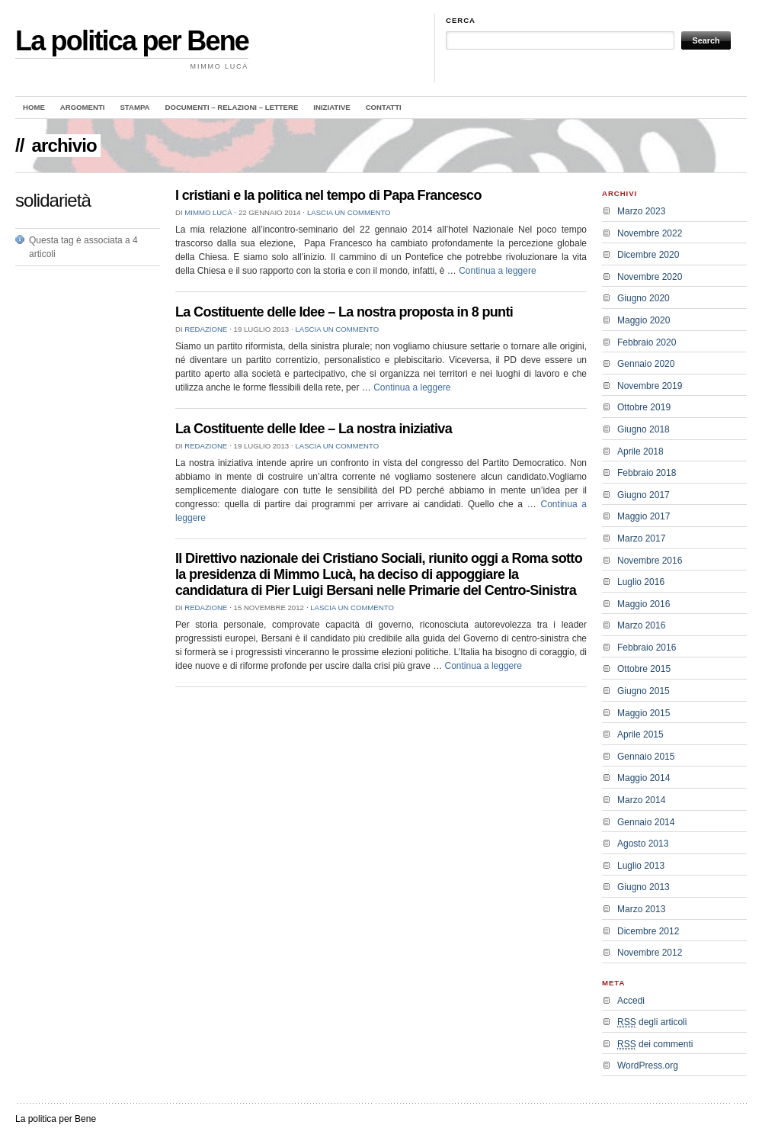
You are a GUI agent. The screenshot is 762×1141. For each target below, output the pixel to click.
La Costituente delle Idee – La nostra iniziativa (313, 428)
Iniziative (331, 107)
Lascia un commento (349, 212)
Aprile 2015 (640, 734)
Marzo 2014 (641, 800)
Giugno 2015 (643, 691)
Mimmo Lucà (208, 212)
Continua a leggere (497, 270)
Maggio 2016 (643, 604)
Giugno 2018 (643, 429)
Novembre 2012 (649, 952)
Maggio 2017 (643, 516)
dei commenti (655, 1044)
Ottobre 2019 (644, 407)
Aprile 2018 (640, 451)
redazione (205, 329)
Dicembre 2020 (648, 254)
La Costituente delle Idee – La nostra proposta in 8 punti (344, 312)
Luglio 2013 (640, 865)
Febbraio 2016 (646, 647)
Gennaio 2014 (645, 822)
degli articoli (652, 1022)
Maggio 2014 (643, 778)
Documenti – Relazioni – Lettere (232, 107)
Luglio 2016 (640, 582)
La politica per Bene (131, 40)
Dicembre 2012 (648, 931)
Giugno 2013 (643, 887)
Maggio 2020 (643, 320)
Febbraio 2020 (646, 342)
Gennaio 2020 (645, 363)
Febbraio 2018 (646, 473)
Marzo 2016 (641, 625)
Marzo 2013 (641, 909)
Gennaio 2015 (645, 756)
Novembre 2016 (649, 560)
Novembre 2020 (649, 277)
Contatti (384, 107)
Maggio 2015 (643, 713)
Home (34, 107)
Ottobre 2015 (644, 669)
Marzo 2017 (641, 538)
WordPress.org (647, 1065)
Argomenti (82, 107)
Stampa (134, 107)
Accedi (631, 1000)
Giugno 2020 (643, 298)
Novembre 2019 (649, 386)
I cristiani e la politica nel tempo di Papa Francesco (328, 195)
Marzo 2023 (641, 211)
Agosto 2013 (642, 843)
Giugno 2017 (643, 495)
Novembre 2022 (649, 233)
